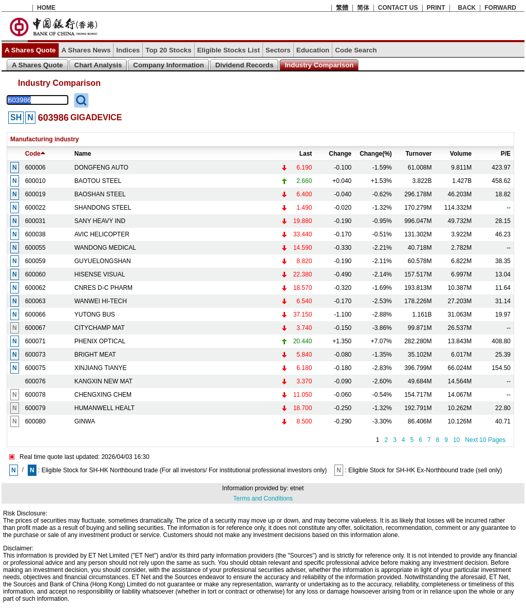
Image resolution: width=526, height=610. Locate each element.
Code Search (356, 50)
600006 (35, 167)
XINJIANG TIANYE (100, 368)
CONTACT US (398, 7)
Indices (128, 50)
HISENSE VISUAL (99, 274)
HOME (46, 7)
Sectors (278, 50)
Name (82, 153)
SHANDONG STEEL (103, 207)
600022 (35, 207)
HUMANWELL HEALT (104, 408)
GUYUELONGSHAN (102, 261)
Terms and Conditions (263, 498)
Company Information (168, 65)
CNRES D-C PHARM (103, 287)
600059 (35, 261)
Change (340, 153)
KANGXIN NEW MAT (103, 381)
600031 (35, 221)
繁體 (342, 7)
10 (456, 439)
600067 (35, 327)
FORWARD (500, 7)
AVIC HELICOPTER (101, 234)
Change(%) (376, 153)
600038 (35, 234)
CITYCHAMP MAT (99, 327)
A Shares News (86, 50)
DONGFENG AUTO (101, 167)
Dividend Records (244, 65)
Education (312, 50)
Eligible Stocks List (228, 50)
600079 (35, 408)
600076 (35, 381)
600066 (35, 314)
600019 (35, 194)
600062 (35, 287)
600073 (35, 354)
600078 (35, 394)
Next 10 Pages (485, 439)
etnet (297, 488)
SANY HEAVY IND (99, 221)
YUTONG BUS (94, 314)
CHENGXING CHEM (103, 394)
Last (305, 153)
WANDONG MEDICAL (105, 247)
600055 (35, 247)
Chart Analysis (98, 65)
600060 (35, 274)
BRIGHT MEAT (95, 354)
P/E (506, 153)
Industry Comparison (319, 65)
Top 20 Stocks (168, 50)
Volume (461, 153)
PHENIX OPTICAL (99, 341)
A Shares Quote (30, 50)
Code (35, 153)
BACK (467, 7)
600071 (35, 341)
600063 (35, 301)
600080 (35, 421)
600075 (35, 368)
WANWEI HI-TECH (100, 301)
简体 (363, 7)
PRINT (436, 7)
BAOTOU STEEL (98, 180)
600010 (35, 180)
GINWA (84, 421)
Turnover (418, 153)
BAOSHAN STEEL (100, 194)
